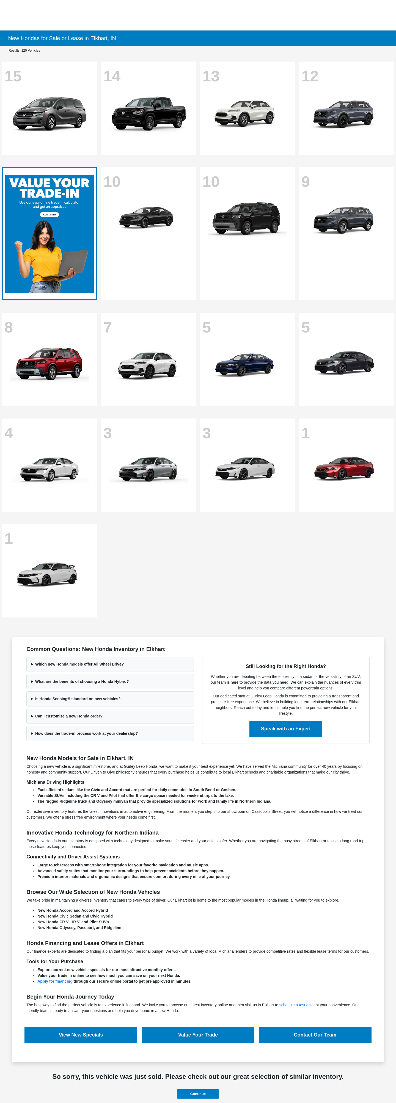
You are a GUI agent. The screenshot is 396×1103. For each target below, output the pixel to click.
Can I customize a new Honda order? (69, 716)
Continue (198, 1094)
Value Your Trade (198, 1035)
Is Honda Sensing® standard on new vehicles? (78, 699)
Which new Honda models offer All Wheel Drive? (79, 664)
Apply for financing (55, 981)
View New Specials (81, 1035)
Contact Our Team (315, 1035)
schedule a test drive (297, 1005)
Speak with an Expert (286, 728)
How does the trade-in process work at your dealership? (86, 733)
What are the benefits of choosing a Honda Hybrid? (82, 681)
